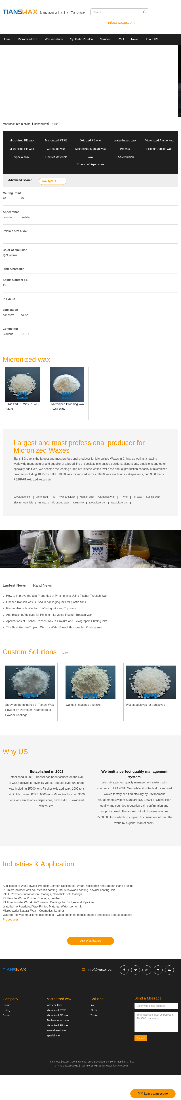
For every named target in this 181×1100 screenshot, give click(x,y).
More (65, 653)
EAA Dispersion (22, 496)
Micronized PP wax (21, 148)
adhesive (8, 315)
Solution (105, 39)
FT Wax (123, 496)
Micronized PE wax (21, 140)
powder (7, 217)
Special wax (21, 157)
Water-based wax (125, 140)
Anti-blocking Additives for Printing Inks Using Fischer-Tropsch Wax (49, 614)
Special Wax (153, 496)
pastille (25, 217)
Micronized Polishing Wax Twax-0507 (68, 406)
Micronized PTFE (56, 140)
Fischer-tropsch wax (159, 148)
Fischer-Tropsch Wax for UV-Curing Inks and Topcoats (41, 608)
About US (152, 39)
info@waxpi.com (121, 22)
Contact (7, 1015)
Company (10, 999)
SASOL (25, 334)
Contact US (10, 50)
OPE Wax (78, 502)
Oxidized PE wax (91, 140)
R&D (121, 39)
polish (24, 315)
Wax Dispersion (119, 502)
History (7, 1010)
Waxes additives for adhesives (145, 704)
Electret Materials (56, 157)
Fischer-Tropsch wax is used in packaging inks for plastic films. (46, 602)
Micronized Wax (60, 502)
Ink (92, 1005)
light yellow (10, 255)
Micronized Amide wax (159, 140)
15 (4, 285)
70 (4, 198)
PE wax (125, 148)
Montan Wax (87, 496)
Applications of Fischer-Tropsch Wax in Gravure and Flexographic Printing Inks (56, 621)
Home (6, 39)
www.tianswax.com (117, 1065)
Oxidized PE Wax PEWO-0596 (23, 406)
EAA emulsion (125, 157)
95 (22, 198)
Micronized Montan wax (90, 148)
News (134, 39)
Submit (141, 1038)
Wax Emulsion (67, 496)
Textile (94, 1015)
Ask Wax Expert (90, 940)
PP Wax (137, 496)
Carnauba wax (56, 148)
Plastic (94, 1010)
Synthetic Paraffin (81, 39)
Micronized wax (28, 39)
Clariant (8, 334)
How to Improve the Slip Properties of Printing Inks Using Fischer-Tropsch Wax (56, 595)
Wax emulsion (54, 39)
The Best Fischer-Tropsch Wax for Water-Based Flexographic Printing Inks (54, 627)
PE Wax (42, 502)
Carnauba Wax (106, 496)
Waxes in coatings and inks (83, 704)
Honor (6, 1005)
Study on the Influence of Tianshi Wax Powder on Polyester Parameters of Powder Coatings (29, 710)
